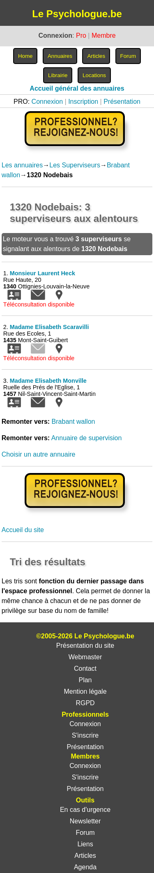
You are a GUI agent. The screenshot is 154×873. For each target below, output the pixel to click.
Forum (85, 832)
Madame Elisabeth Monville (48, 380)
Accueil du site (23, 529)
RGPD (85, 702)
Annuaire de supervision (86, 437)
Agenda (85, 867)
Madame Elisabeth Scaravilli (49, 327)
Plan (85, 679)
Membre (104, 35)
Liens (85, 844)
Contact (85, 668)
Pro (81, 35)
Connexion (47, 101)
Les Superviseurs (74, 165)
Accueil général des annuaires (77, 88)
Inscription (83, 101)
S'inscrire (85, 735)
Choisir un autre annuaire (39, 454)
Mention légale (85, 691)
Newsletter (85, 821)
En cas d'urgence (85, 809)
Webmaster (85, 657)
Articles (85, 855)
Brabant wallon (73, 421)
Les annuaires (22, 165)
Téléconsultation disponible (39, 304)
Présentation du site (85, 645)
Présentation (121, 101)
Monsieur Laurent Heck (42, 273)
